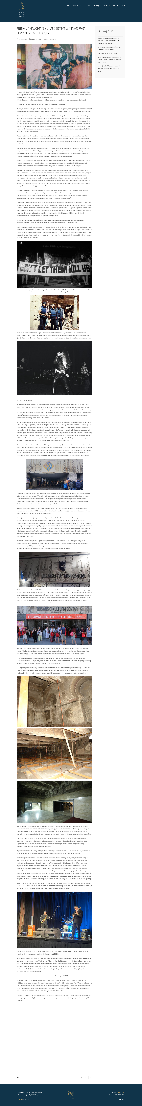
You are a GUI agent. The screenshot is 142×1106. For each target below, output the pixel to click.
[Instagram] (122, 1099)
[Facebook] (117, 1099)
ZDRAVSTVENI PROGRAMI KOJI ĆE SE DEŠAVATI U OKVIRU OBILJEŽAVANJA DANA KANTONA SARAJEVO (108, 41)
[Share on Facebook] (86, 1077)
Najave (33, 39)
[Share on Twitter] (81, 1077)
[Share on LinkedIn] (90, 1077)
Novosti (40, 39)
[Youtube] (120, 1099)
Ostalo (46, 39)
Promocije (53, 39)
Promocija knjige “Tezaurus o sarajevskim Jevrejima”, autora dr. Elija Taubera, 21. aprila (109, 68)
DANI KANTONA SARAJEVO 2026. (107, 53)
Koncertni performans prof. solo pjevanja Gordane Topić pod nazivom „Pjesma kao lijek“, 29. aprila (109, 59)
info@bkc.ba (120, 1092)
